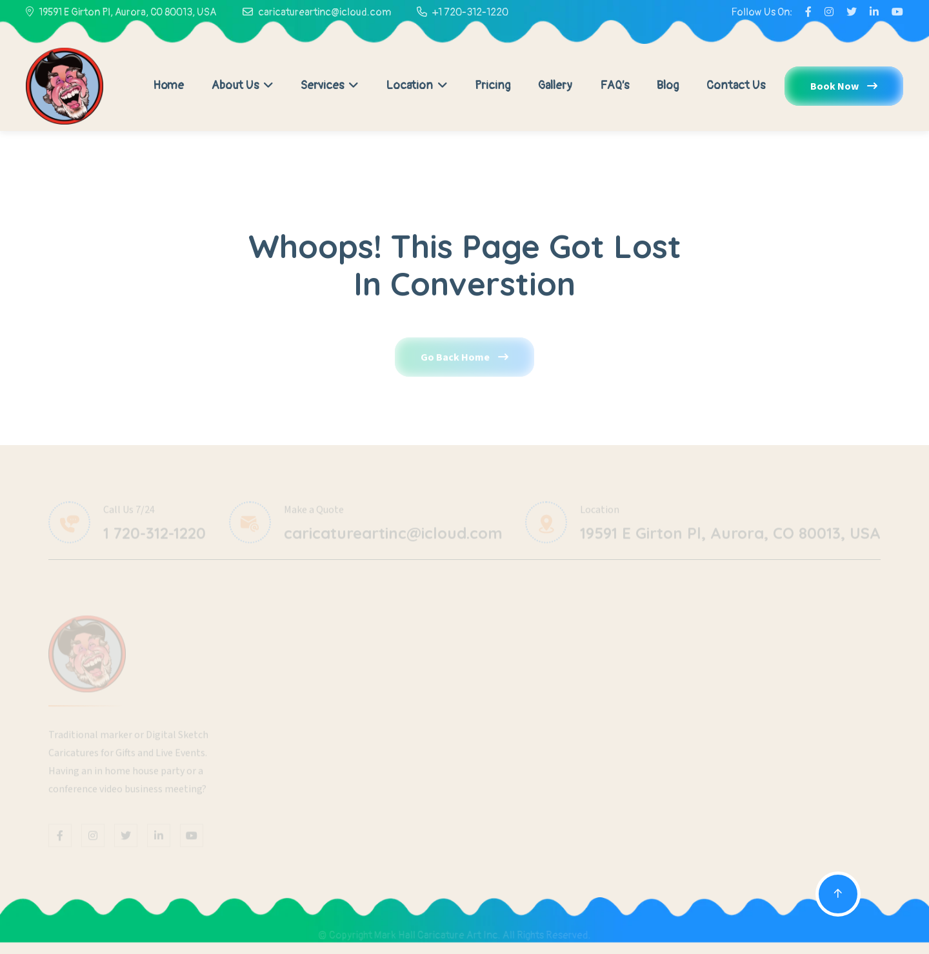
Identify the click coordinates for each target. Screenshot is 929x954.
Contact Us (735, 85)
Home (168, 85)
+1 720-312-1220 (470, 12)
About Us (242, 85)
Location (416, 85)
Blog (668, 85)
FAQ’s (614, 85)
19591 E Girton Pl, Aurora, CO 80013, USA (128, 12)
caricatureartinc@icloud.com (324, 12)
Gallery (555, 85)
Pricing (492, 85)
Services (329, 85)
